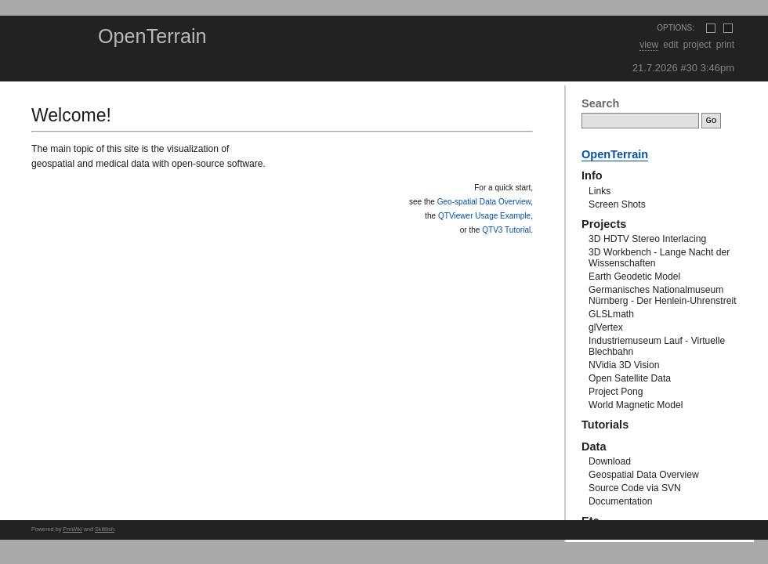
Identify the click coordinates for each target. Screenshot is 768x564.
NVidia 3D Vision (624, 365)
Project (697, 44)
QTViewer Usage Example (484, 216)
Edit (670, 44)
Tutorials (605, 424)
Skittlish (104, 529)
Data (593, 446)
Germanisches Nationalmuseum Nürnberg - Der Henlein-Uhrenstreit (662, 295)
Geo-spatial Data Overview (484, 201)
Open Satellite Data (630, 378)
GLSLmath (611, 314)
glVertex (606, 327)
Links (599, 191)
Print (725, 44)
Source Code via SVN (635, 488)
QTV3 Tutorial (506, 230)
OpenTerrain (152, 36)
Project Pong (616, 391)
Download (610, 461)
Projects (603, 224)
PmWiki (72, 529)
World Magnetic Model (636, 405)
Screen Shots (617, 204)
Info (592, 175)
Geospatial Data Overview (644, 474)
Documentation (620, 501)
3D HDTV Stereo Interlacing (647, 238)
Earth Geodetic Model (634, 276)
